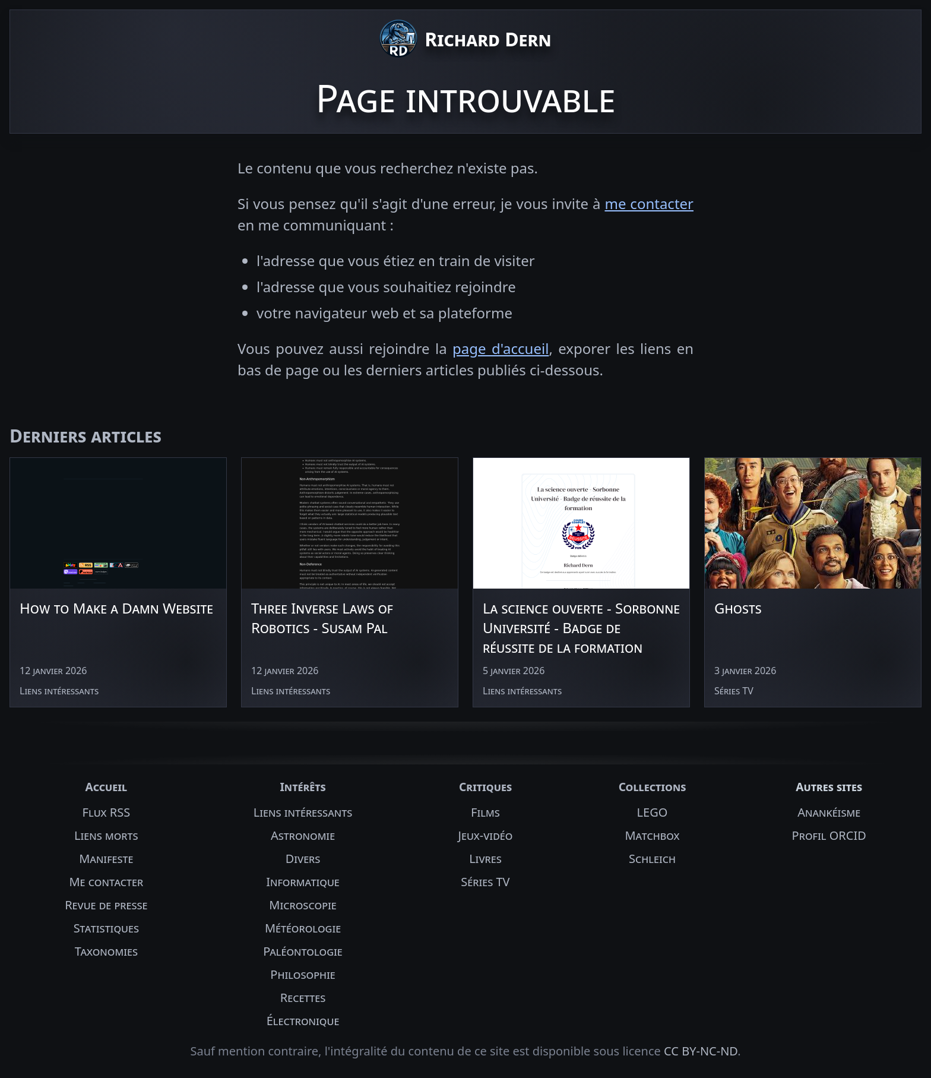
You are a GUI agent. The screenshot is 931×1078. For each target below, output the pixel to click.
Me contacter (106, 882)
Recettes (303, 998)
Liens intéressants (303, 812)
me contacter (649, 203)
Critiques (485, 787)
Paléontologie (303, 951)
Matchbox (652, 835)
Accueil (106, 787)
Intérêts (302, 787)
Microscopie (302, 905)
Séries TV (485, 882)
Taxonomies (106, 951)
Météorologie (303, 928)
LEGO (652, 812)
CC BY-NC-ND (700, 1051)
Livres (485, 859)
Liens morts (106, 835)
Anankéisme (828, 812)
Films (485, 812)
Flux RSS (107, 812)
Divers (303, 859)
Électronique (303, 1021)
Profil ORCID (829, 835)
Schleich (652, 859)
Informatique (303, 882)
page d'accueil (500, 348)
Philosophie (302, 974)
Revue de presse (106, 905)
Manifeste (106, 859)
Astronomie (303, 835)
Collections (652, 787)
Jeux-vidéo (485, 835)
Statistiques (106, 928)
